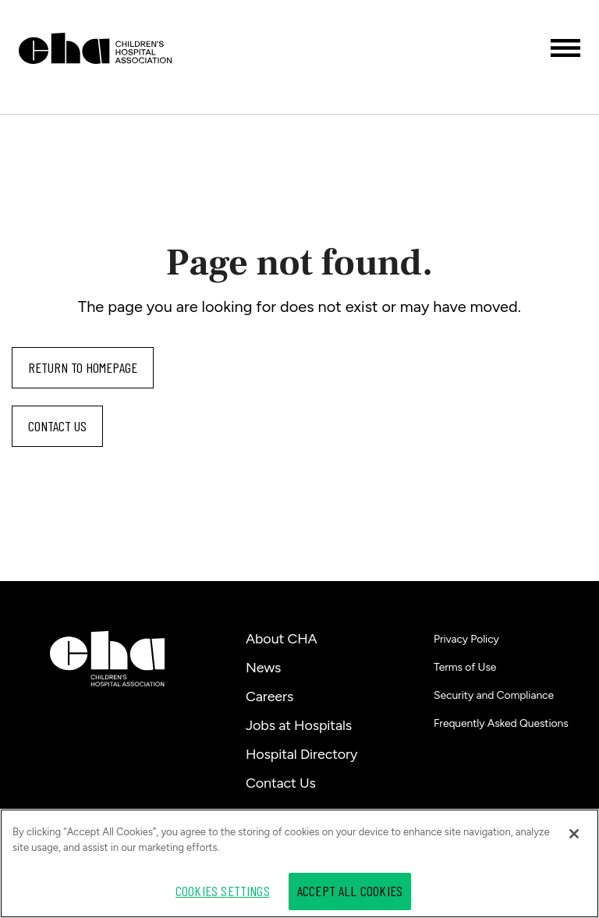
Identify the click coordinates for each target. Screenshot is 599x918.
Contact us (57, 425)
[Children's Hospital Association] (107, 658)
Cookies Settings (222, 890)
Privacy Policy (466, 639)
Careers (269, 696)
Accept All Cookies (349, 890)
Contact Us (281, 783)
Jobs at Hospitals (299, 725)
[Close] (574, 834)
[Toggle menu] (565, 48)
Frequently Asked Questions (501, 723)
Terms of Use (465, 667)
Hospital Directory (301, 754)
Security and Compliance (494, 695)
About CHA (281, 638)
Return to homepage (82, 367)
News (263, 667)
